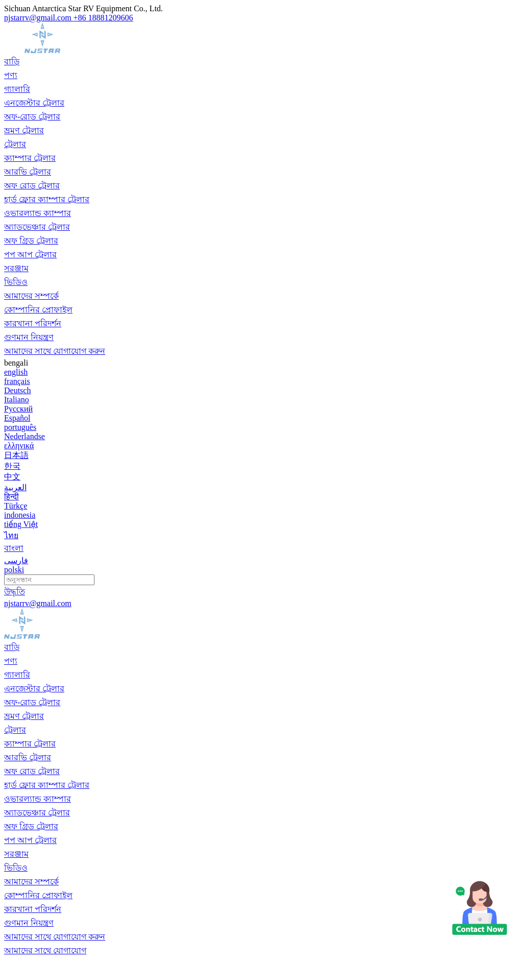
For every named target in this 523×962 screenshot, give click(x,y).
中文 (12, 476)
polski (14, 569)
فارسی (16, 560)
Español (17, 418)
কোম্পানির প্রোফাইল (38, 309)
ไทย (11, 535)
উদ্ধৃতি (14, 591)
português (20, 427)
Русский (18, 408)
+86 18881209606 (103, 17)
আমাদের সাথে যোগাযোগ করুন (54, 351)
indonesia (19, 515)
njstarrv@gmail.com (39, 17)
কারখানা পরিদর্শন (32, 323)
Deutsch (17, 390)
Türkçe (15, 505)
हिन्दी (11, 496)
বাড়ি (11, 61)
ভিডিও (16, 282)
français (17, 381)
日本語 (16, 455)
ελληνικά (19, 445)
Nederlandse (24, 436)
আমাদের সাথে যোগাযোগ (45, 950)
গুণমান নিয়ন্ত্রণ (29, 337)
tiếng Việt (21, 524)
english (16, 372)
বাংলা (13, 548)
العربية (15, 487)
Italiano (16, 399)
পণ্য (10, 75)
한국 (12, 466)
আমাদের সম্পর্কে (31, 296)
